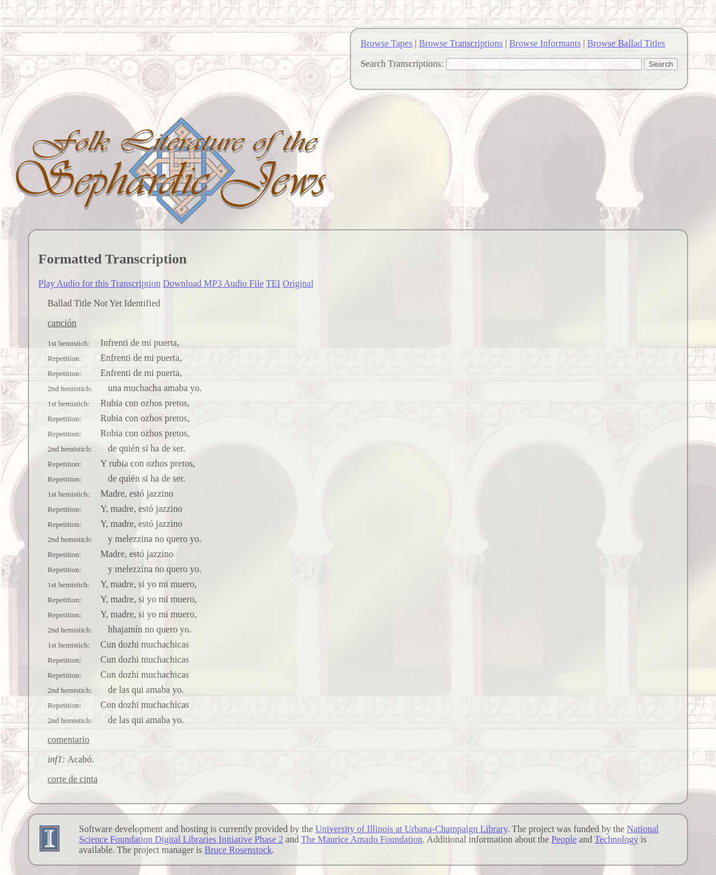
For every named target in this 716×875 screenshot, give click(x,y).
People (564, 839)
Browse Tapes (386, 43)
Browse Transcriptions (460, 43)
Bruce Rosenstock (238, 850)
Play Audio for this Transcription (99, 283)
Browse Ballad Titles (626, 43)
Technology (616, 839)
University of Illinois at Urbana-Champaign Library (411, 829)
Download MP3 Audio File (213, 283)
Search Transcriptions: (402, 63)
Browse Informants (545, 43)
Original (298, 283)
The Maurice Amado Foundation (361, 839)
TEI (273, 283)
